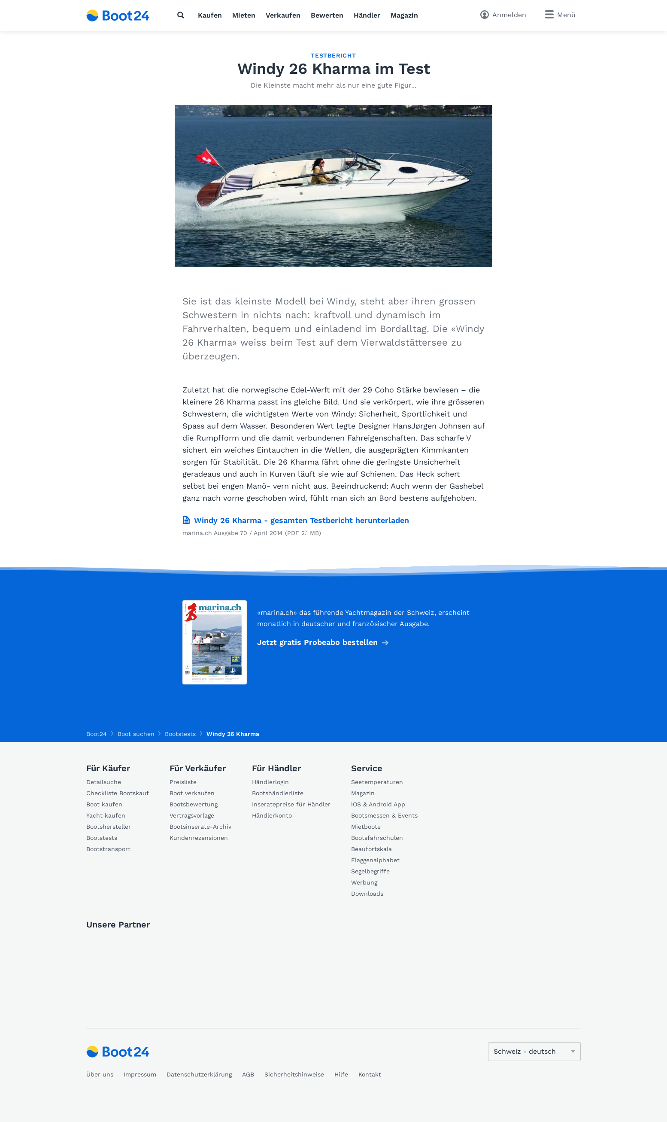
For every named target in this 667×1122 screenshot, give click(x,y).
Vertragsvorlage (192, 815)
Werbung (364, 882)
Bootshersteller (108, 826)
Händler (367, 15)
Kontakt (369, 1074)
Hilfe (341, 1074)
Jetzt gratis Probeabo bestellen (317, 642)
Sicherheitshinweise (294, 1074)
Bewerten (327, 15)
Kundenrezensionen (199, 837)
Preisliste (183, 781)
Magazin (404, 15)
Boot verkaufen (192, 793)
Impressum (140, 1074)
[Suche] (182, 15)
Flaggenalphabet (375, 860)
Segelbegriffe (370, 871)
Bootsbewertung (194, 804)
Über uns (99, 1074)
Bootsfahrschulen (377, 837)
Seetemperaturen (377, 781)
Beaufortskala (371, 848)
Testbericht (333, 55)
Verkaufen (283, 15)
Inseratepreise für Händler (291, 804)
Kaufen (210, 15)
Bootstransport (108, 848)
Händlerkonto (272, 815)
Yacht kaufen (105, 815)
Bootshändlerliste (277, 793)
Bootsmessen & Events (384, 815)
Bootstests (101, 837)
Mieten (243, 15)
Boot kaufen (104, 804)
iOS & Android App (378, 804)
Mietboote (366, 826)
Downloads (367, 893)
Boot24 (96, 733)
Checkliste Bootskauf (117, 793)
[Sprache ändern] (534, 1051)
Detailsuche (103, 781)
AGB (248, 1074)
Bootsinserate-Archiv (200, 826)
